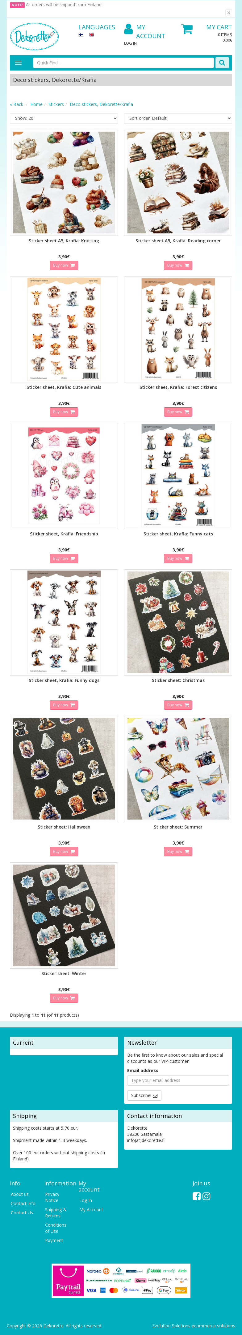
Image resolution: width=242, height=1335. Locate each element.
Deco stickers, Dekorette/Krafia (101, 104)
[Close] (228, 12)
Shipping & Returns (55, 1213)
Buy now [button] (61, 265)
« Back (16, 104)
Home (36, 104)
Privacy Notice (52, 1197)
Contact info (23, 1203)
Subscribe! (141, 1095)
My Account (144, 31)
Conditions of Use (55, 1228)
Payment (54, 1240)
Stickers (56, 104)
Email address (142, 1070)
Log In (130, 43)
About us (20, 1194)
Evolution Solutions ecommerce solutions (193, 1326)
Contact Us (22, 1213)
